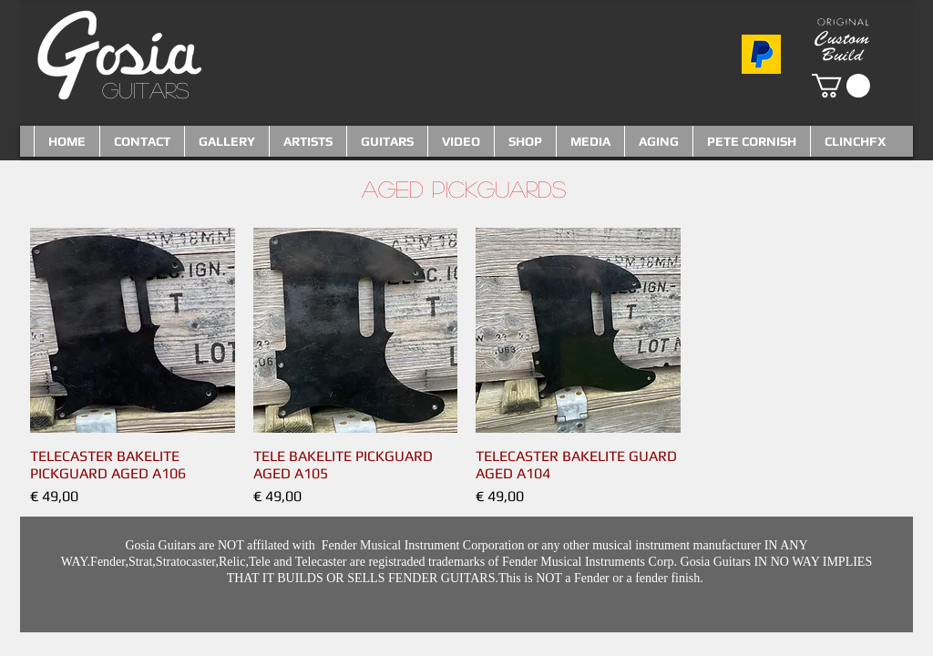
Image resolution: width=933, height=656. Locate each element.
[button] (841, 85)
